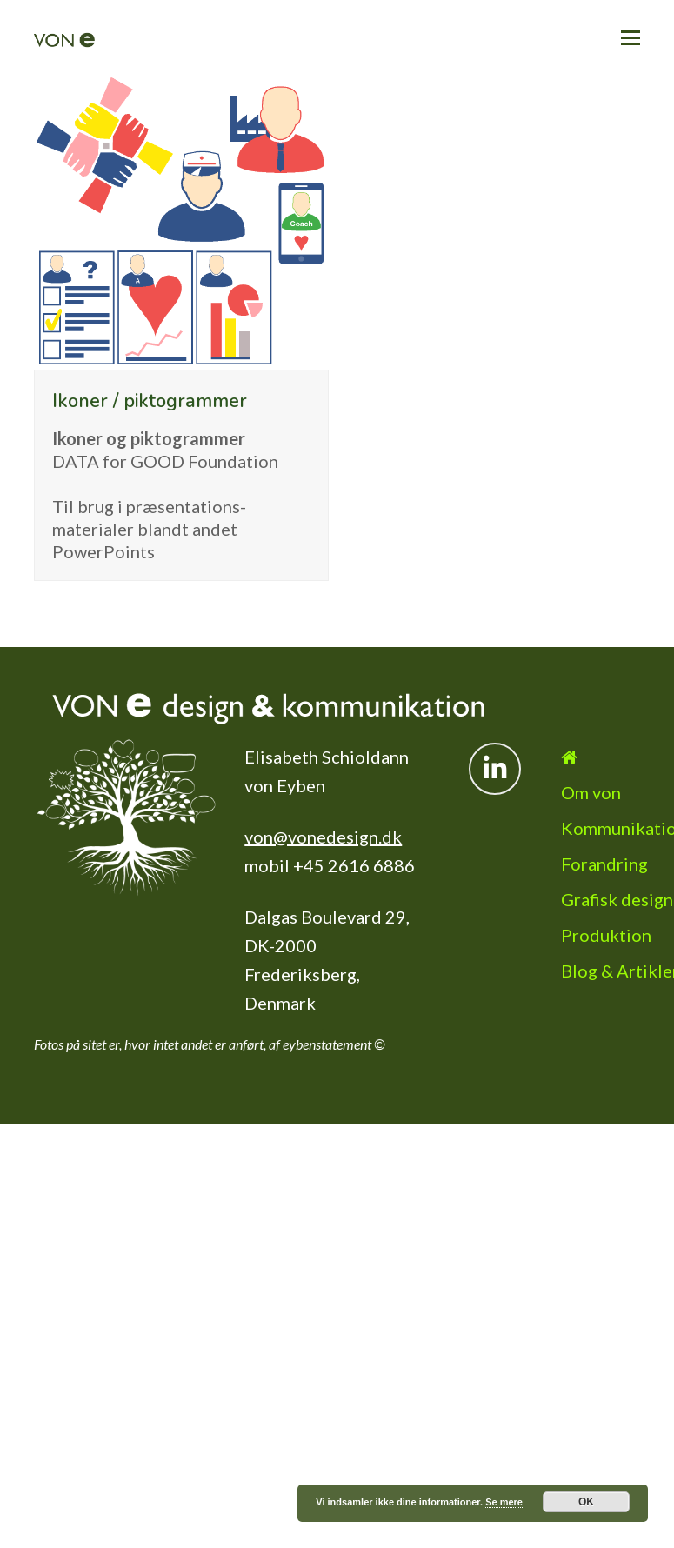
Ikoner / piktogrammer (149, 401)
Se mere (504, 1502)
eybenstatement (327, 1044)
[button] (630, 37)
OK (586, 1502)
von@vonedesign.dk (323, 836)
